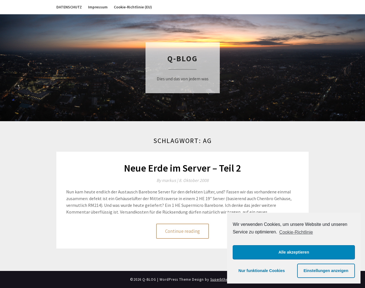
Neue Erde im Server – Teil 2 (182, 168)
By (167, 180)
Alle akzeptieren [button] (293, 252)
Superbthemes (222, 279)
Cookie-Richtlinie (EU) (133, 7)
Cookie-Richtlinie (296, 232)
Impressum (98, 7)
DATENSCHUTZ (69, 7)
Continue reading (182, 231)
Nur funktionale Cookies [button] (262, 270)
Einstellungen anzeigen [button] (326, 270)
